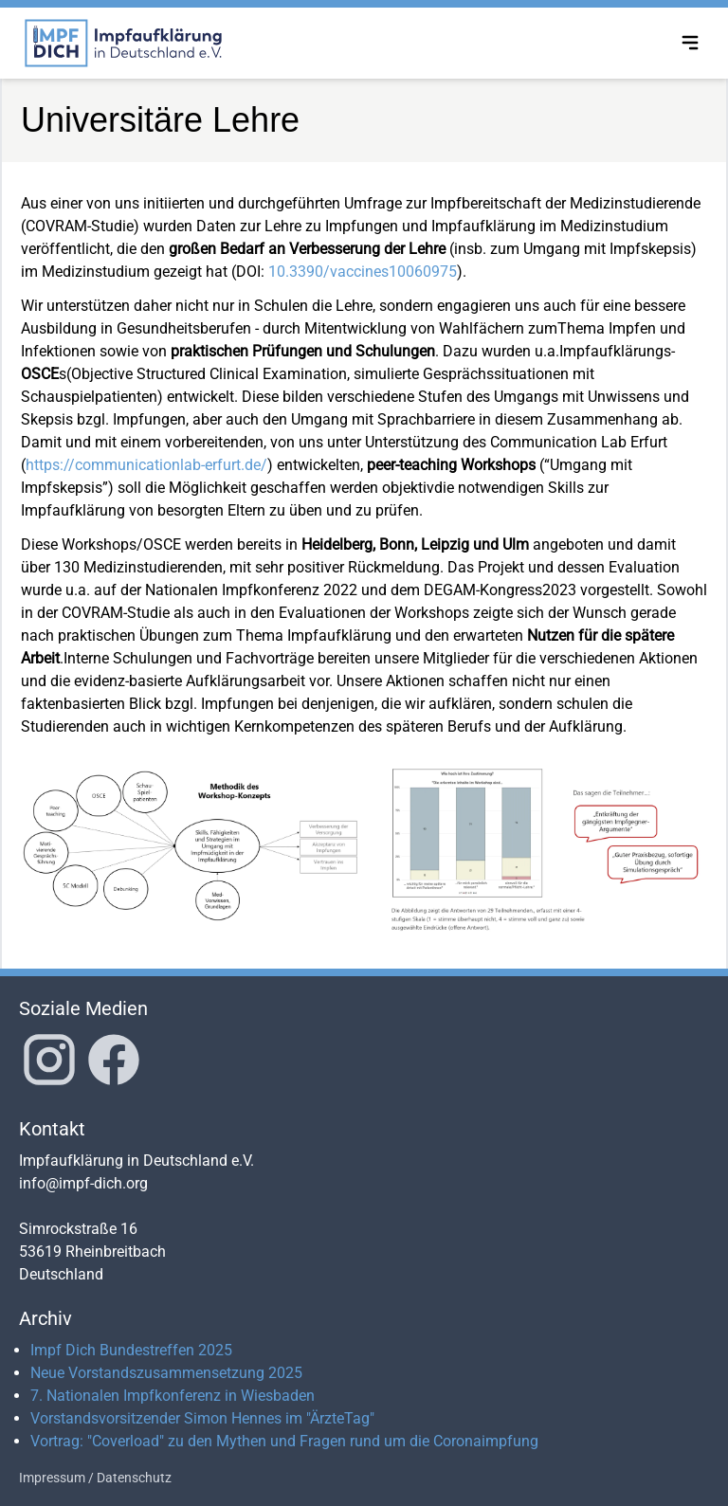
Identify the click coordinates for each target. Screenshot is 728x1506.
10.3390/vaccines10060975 (362, 272)
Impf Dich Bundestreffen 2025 (131, 1350)
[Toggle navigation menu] (690, 43)
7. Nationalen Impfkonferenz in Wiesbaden (172, 1396)
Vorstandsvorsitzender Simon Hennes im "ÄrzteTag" (202, 1418)
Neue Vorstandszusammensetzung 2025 (166, 1373)
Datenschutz (134, 1477)
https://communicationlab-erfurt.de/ (146, 465)
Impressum (52, 1477)
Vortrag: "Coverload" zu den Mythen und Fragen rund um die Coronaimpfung (284, 1441)
